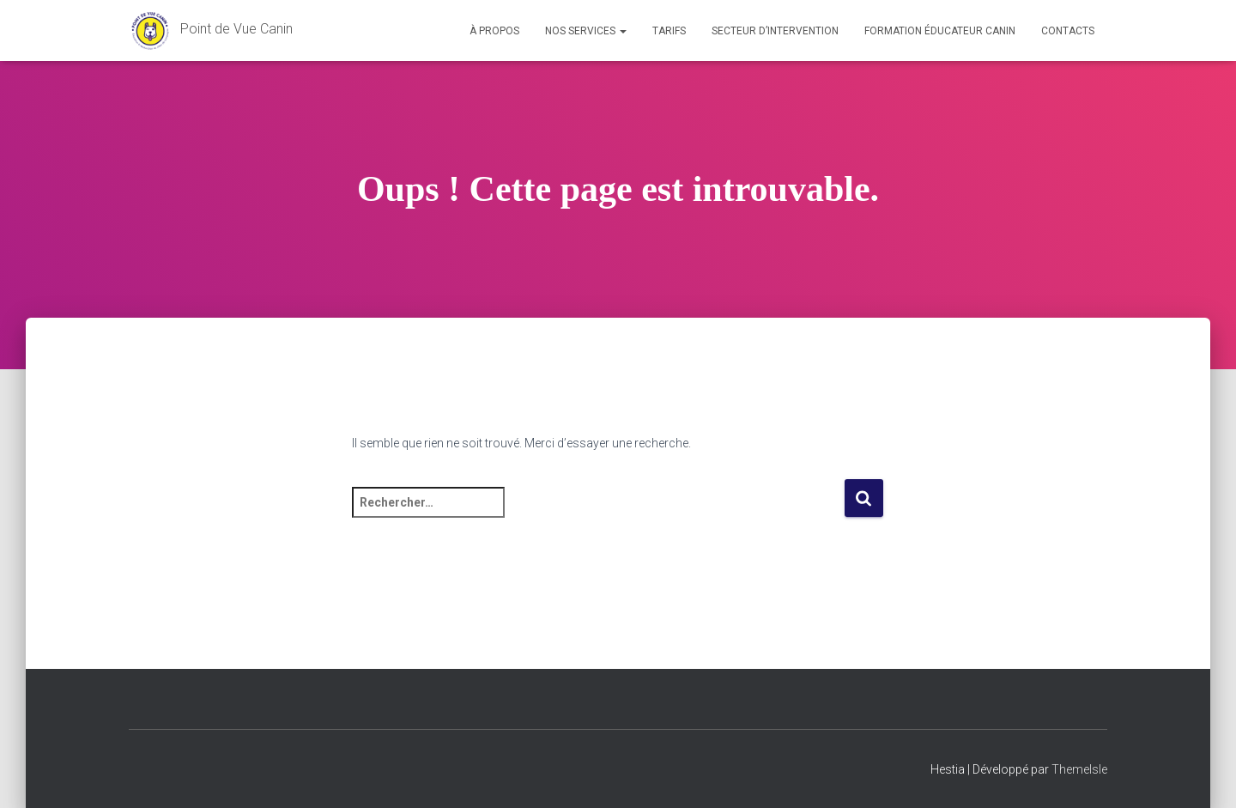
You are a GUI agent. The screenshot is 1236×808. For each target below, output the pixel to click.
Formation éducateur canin (939, 31)
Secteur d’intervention (775, 31)
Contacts (1067, 31)
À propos (494, 31)
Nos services (586, 31)
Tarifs (669, 31)
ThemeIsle (1079, 769)
